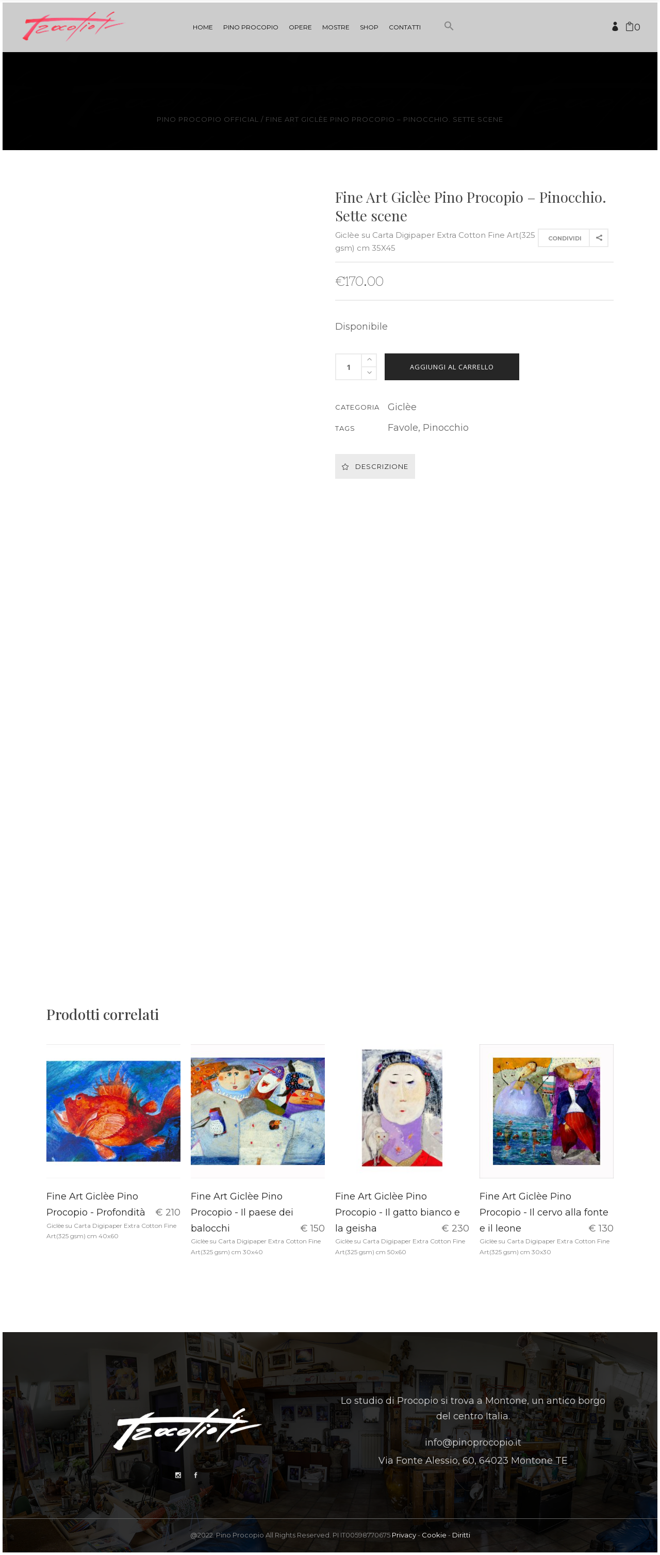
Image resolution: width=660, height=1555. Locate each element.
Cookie (434, 1535)
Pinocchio (446, 427)
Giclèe (402, 407)
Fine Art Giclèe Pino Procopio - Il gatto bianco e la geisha (397, 1212)
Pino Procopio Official (208, 119)
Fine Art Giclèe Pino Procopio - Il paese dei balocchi (242, 1212)
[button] (449, 45)
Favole (403, 427)
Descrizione (375, 466)
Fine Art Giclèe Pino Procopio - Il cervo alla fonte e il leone (544, 1212)
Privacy (404, 1535)
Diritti (461, 1535)
